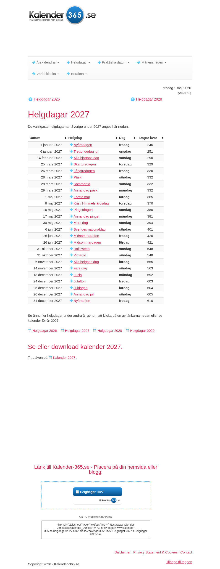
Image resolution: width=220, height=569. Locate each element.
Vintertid (79, 255)
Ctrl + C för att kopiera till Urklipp (95, 517)
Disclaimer (123, 552)
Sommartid (81, 184)
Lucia (77, 275)
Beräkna (76, 74)
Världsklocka (45, 74)
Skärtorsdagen (84, 164)
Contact (186, 552)
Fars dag (80, 268)
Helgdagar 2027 (77, 330)
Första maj (81, 197)
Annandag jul (83, 294)
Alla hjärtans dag (86, 158)
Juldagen (80, 288)
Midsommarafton (86, 236)
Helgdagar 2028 (149, 99)
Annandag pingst (86, 216)
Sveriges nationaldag (89, 229)
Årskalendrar (45, 62)
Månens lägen (151, 62)
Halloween (81, 249)
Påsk (77, 177)
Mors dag (80, 223)
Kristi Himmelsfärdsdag (91, 203)
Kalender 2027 (64, 357)
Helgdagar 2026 (47, 99)
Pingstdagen (82, 210)
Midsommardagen (87, 242)
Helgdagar (78, 62)
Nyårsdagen (82, 145)
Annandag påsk (85, 190)
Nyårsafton (81, 301)
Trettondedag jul (85, 151)
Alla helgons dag (86, 262)
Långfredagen (84, 171)
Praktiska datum (113, 62)
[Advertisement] (111, 42)
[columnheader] (47, 137)
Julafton (79, 281)
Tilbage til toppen (179, 562)
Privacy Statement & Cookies (155, 552)
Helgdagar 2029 (142, 330)
